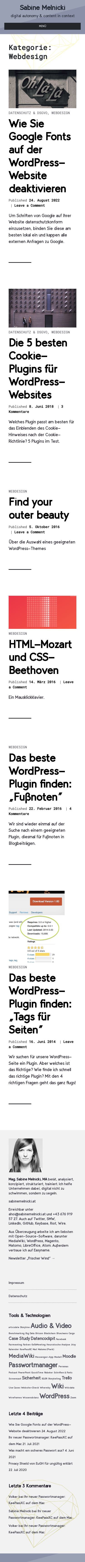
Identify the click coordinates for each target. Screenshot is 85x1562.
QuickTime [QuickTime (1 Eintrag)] (37, 1372)
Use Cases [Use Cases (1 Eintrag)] (14, 1387)
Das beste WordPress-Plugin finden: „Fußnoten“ (40, 777)
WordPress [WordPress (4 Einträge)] (54, 1396)
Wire (62, 1223)
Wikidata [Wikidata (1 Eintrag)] (69, 1387)
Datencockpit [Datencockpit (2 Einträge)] (43, 1338)
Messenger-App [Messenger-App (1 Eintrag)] (44, 1357)
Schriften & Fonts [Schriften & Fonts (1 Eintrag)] (63, 1372)
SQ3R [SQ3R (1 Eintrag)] (44, 1378)
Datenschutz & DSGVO (28, 112)
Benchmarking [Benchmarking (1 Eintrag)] (16, 1333)
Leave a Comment (29, 205)
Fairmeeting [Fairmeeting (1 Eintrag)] (15, 1344)
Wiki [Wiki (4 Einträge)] (57, 1386)
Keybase (41, 1223)
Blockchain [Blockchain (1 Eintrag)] (50, 1333)
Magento (51, 1241)
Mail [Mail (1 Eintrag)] (35, 1349)
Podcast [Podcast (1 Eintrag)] (13, 1372)
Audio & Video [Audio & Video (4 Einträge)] (51, 1326)
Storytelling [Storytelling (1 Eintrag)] (54, 1378)
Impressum (16, 1283)
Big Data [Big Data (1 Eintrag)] (29, 1333)
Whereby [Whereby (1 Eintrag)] (45, 1387)
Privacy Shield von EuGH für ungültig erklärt (41, 1463)
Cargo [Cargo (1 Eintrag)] (72, 1333)
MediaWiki (17, 1241)
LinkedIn (15, 1223)
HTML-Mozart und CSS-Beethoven (40, 657)
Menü (42, 26)
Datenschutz (18, 1296)
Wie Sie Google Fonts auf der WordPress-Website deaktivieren (40, 156)
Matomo (15, 1245)
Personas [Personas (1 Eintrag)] (63, 1366)
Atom (46, 1245)
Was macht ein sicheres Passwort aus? (36, 1450)
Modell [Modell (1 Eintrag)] (58, 1357)
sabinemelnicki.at (22, 1201)
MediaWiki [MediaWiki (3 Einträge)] (21, 1356)
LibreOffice (31, 1245)
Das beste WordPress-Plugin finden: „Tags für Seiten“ (40, 1003)
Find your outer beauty (39, 508)
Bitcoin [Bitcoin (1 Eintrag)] (39, 1333)
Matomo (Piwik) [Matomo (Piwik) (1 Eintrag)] (46, 1349)
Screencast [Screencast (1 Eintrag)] (15, 1378)
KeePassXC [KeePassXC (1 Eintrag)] (26, 1349)
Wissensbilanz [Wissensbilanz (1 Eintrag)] (31, 1397)
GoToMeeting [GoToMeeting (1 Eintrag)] (39, 1344)
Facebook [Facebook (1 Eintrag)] (61, 1339)
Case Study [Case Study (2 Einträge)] (19, 1338)
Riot (53, 1223)
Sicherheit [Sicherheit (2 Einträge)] (31, 1378)
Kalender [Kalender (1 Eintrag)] (14, 1349)
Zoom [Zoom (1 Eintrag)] (73, 1397)
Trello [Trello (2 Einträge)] (67, 1378)
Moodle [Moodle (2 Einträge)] (69, 1356)
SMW (51, 1219)
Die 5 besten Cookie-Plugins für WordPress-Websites (38, 368)
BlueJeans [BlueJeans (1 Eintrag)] (62, 1333)
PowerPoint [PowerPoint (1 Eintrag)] (24, 1372)
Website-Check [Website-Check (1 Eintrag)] (30, 1387)
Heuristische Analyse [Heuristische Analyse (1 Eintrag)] (58, 1344)
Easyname (41, 1250)
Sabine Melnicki (42, 7)
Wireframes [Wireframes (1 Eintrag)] (15, 1397)
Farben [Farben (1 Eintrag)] (27, 1344)
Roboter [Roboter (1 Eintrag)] (48, 1372)
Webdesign (60, 112)
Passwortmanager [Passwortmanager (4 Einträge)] (33, 1365)
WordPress (35, 1241)
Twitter (39, 1219)
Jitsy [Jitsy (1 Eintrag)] (73, 1344)
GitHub (28, 1223)
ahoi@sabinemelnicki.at (27, 1214)
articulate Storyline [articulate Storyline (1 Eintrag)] (19, 1327)
